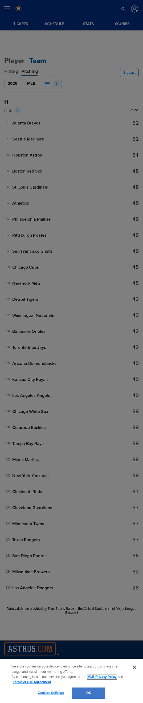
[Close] (134, 667)
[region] (71, 681)
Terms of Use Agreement (32, 682)
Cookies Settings (51, 693)
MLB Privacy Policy (102, 677)
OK (88, 693)
